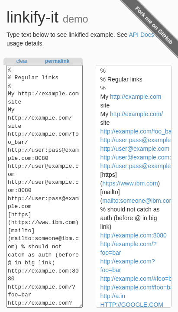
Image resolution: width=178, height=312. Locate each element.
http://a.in (113, 295)
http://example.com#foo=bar (138, 287)
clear (22, 61)
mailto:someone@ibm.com (138, 200)
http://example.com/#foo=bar (139, 278)
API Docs (141, 34)
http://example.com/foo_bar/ (138, 131)
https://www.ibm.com (130, 183)
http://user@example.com (135, 148)
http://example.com (135, 96)
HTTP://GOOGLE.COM (131, 304)
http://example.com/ (136, 113)
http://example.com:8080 (133, 235)
